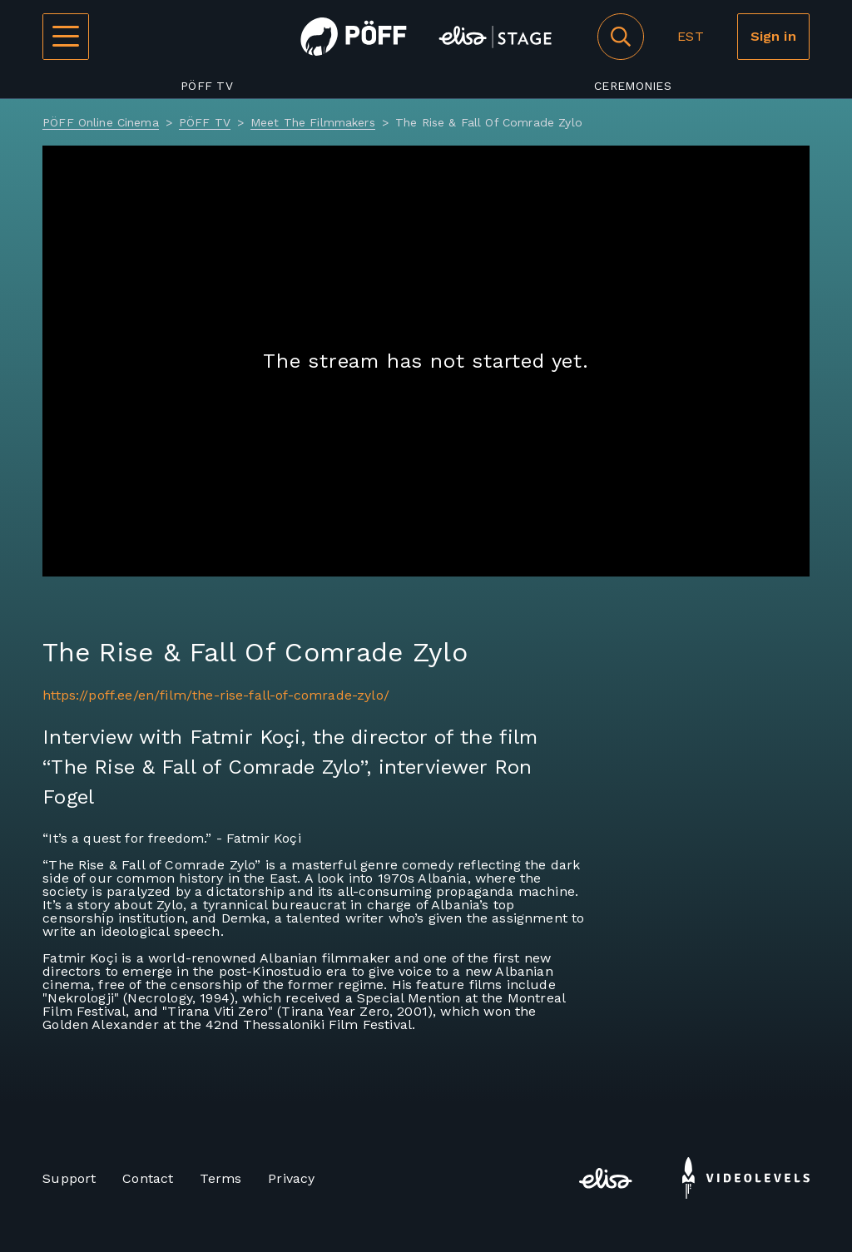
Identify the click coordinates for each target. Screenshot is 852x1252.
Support (69, 1178)
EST (690, 36)
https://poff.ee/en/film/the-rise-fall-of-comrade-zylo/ (215, 695)
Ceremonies (632, 85)
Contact (147, 1178)
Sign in (773, 36)
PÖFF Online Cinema (100, 122)
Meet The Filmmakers (312, 122)
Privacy (291, 1178)
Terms (220, 1178)
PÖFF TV (207, 85)
